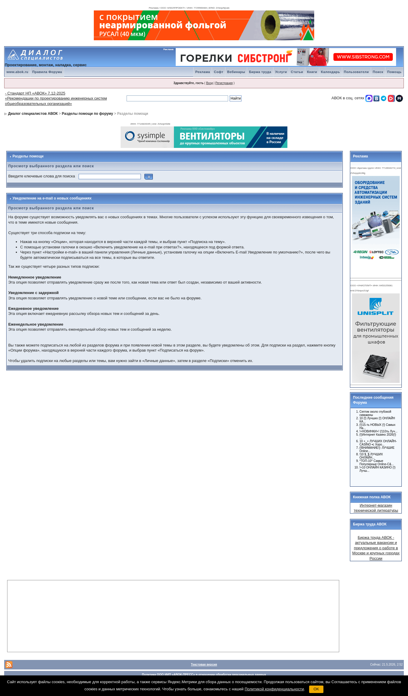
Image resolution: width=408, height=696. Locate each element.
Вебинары (236, 72)
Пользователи (356, 72)
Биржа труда (260, 72)
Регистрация (224, 83)
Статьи (297, 72)
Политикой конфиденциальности (274, 689)
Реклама (202, 72)
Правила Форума (47, 72)
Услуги (281, 72)
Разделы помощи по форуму (87, 114)
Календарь (330, 72)
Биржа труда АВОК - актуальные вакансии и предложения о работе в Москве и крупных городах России (376, 548)
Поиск (378, 72)
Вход (209, 83)
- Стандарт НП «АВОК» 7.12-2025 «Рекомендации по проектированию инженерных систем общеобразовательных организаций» (56, 98)
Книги (312, 72)
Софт (218, 72)
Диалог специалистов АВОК (33, 114)
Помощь (394, 72)
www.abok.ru (18, 72)
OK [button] (316, 689)
